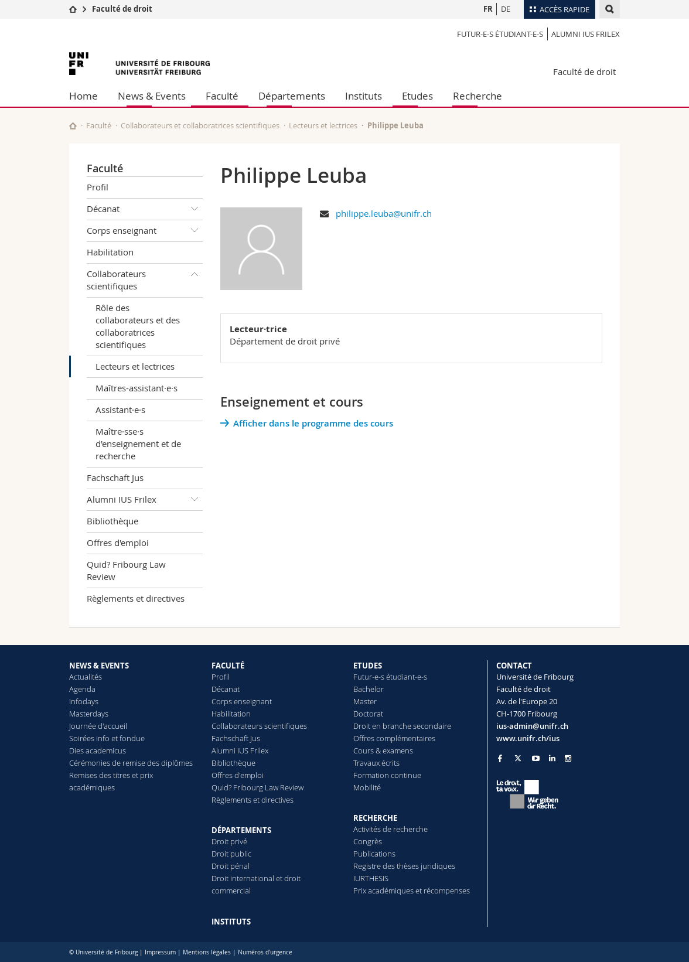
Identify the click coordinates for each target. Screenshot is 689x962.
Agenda (82, 689)
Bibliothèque (112, 521)
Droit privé (229, 841)
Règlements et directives (136, 598)
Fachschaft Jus (115, 477)
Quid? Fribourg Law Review (126, 570)
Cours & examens (383, 750)
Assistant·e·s (120, 409)
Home (83, 96)
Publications (374, 853)
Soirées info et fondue (107, 738)
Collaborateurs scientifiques (145, 278)
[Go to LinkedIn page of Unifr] (552, 758)
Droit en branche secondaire (402, 726)
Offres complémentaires (394, 738)
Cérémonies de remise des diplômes (131, 763)
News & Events (152, 96)
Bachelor (368, 689)
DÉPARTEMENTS (241, 830)
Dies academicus (97, 750)
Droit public (231, 853)
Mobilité (367, 787)
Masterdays (88, 713)
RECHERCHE (375, 818)
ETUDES (367, 665)
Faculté (222, 96)
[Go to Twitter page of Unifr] (518, 758)
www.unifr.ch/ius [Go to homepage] (528, 738)
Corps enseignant (145, 230)
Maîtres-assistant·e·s (136, 388)
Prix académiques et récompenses (411, 890)
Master (365, 701)
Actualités (85, 676)
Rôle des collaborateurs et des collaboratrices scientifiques (137, 326)
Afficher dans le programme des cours (313, 423)
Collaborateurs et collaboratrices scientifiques (200, 125)
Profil (97, 187)
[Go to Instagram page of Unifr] (568, 758)
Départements (291, 96)
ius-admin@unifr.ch (532, 726)
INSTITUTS (231, 921)
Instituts (363, 96)
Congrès (367, 841)
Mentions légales (207, 952)
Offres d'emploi (118, 542)
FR (488, 9)
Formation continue (387, 775)
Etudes (417, 96)
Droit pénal (231, 866)
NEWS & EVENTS (99, 665)
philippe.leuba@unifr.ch (384, 213)
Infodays (83, 701)
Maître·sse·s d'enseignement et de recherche (138, 443)
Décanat (145, 209)
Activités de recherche (390, 829)
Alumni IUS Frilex (585, 34)
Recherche (477, 96)
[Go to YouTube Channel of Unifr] (536, 758)
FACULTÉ (228, 665)
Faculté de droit (122, 9)
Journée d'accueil (98, 726)
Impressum (160, 952)
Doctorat (368, 713)
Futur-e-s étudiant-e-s (500, 34)
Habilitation (110, 252)
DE (505, 9)
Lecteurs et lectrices (323, 125)
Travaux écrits (376, 763)
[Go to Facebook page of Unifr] (500, 758)
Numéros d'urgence (265, 952)
